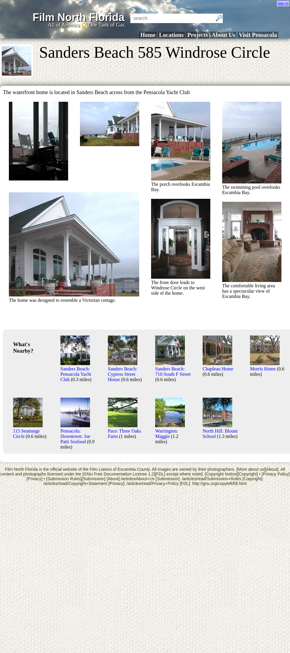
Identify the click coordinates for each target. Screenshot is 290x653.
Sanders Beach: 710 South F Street (173, 369)
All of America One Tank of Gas (86, 25)
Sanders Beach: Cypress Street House (122, 371)
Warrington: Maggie (170, 431)
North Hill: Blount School (220, 431)
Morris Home (265, 366)
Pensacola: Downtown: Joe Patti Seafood (75, 433)
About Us (223, 35)
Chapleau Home (218, 366)
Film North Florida (78, 17)
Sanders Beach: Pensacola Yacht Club (75, 371)
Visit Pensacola (258, 35)
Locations (171, 35)
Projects (197, 35)
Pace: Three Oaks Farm (124, 431)
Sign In (283, 3)
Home (148, 35)
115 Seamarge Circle (28, 431)
